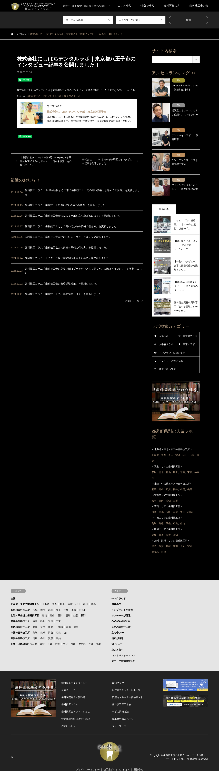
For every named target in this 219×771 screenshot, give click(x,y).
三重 (58, 613)
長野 (83, 607)
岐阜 (35, 613)
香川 (42, 630)
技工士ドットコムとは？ (117, 761)
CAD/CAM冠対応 (121, 613)
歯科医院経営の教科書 (73, 689)
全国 (13, 590)
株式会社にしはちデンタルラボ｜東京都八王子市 (54, 96)
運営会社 (138, 761)
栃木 (42, 601)
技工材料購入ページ (122, 710)
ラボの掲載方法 (120, 703)
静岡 (42, 613)
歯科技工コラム (69, 696)
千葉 (66, 601)
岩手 (62, 596)
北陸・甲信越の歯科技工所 (25, 607)
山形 (85, 596)
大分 (65, 635)
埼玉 (58, 601)
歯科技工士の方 (198, 5)
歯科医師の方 (172, 5)
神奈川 (82, 601)
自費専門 (116, 596)
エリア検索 (124, 5)
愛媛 (50, 630)
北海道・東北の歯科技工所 (25, 596)
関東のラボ (189, 336)
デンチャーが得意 (121, 607)
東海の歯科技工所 (20, 613)
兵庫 (35, 618)
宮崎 (73, 635)
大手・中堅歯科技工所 (123, 653)
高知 (58, 630)
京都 (68, 618)
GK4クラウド (119, 590)
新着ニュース (68, 682)
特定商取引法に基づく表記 (75, 710)
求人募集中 (117, 641)
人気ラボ (163, 327)
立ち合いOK (118, 624)
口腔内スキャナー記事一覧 (126, 682)
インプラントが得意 (122, 601)
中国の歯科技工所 (20, 624)
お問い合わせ (68, 717)
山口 (66, 624)
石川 (60, 607)
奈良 (42, 618)
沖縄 (91, 635)
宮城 (70, 596)
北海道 (45, 596)
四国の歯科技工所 (20, 630)
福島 (93, 596)
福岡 (98, 635)
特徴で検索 (147, 5)
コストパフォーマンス (123, 647)
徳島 (35, 630)
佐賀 (42, 635)
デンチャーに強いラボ (171, 352)
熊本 (57, 635)
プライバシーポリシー (88, 761)
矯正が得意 (117, 630)
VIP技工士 (117, 635)
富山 (52, 607)
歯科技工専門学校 (121, 696)
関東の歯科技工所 (20, 601)
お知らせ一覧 (132, 301)
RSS (12, 748)
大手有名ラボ (166, 336)
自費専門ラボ (190, 327)
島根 (42, 624)
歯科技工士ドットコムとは (75, 703)
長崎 (49, 635)
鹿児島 (82, 635)
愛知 (50, 613)
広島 (58, 624)
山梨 (75, 607)
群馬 (50, 601)
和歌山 (51, 618)
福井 (67, 607)
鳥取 (35, 624)
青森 (54, 596)
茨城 (35, 601)
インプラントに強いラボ (172, 344)
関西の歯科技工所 (20, 618)
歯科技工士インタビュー (74, 674)
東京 (73, 601)
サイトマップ (119, 717)
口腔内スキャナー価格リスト (127, 689)
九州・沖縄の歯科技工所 (24, 635)
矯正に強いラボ (167, 361)
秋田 (77, 596)
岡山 (50, 624)
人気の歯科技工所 (121, 618)
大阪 (76, 618)
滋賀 (60, 618)
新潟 (44, 607)
